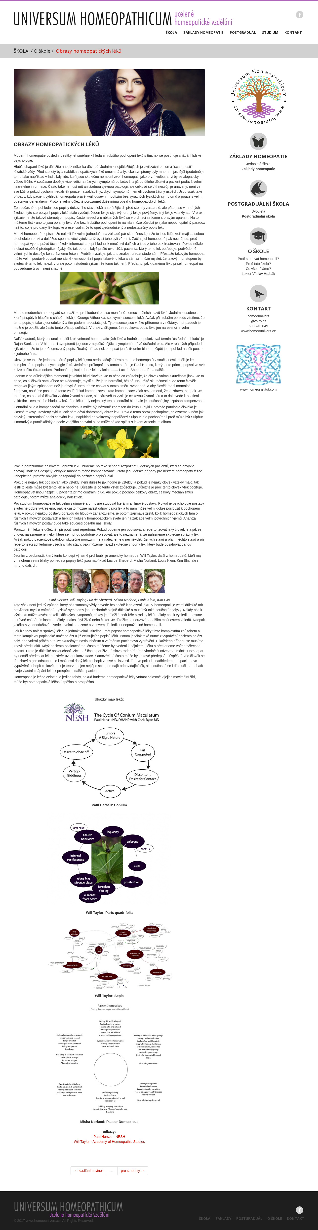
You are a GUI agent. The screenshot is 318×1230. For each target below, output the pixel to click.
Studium (270, 32)
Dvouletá (258, 199)
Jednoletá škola (258, 152)
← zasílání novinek (89, 1171)
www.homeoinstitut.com (258, 366)
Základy (223, 1218)
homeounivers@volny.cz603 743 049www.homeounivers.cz (258, 309)
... (112, 1171)
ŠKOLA (21, 51)
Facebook (299, 14)
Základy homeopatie (203, 32)
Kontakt (293, 32)
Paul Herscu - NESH (109, 1137)
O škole (274, 1218)
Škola (171, 32)
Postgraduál (243, 32)
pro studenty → (133, 1171)
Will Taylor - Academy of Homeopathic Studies (109, 1142)
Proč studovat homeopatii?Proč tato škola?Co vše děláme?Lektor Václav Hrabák (258, 251)
